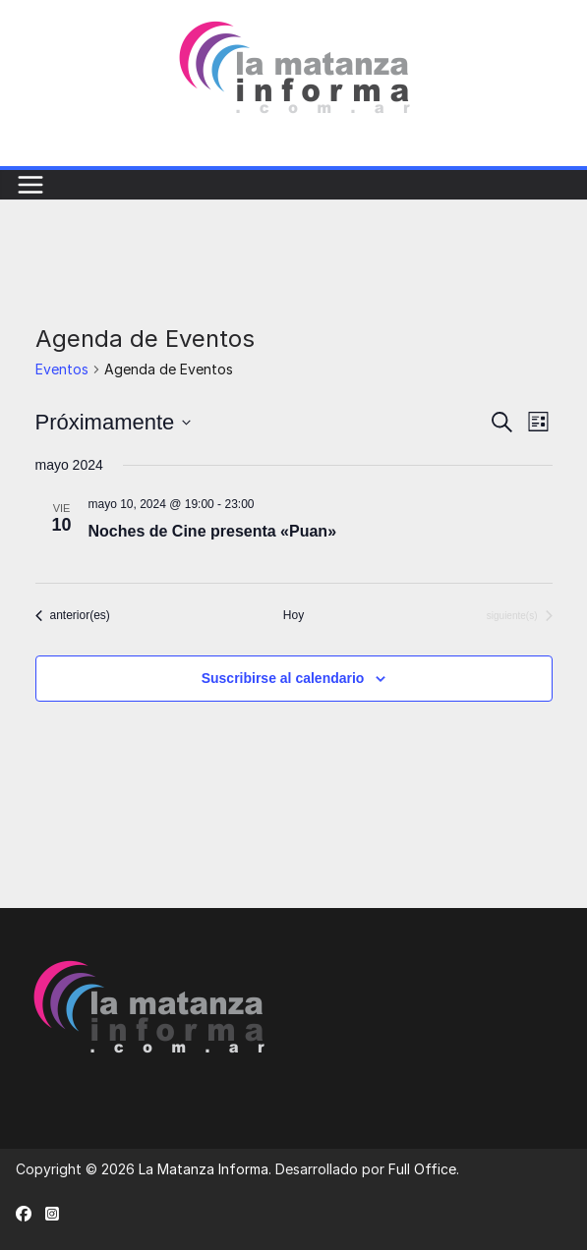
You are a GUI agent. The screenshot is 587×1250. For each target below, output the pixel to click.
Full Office (422, 1169)
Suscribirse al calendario (283, 678)
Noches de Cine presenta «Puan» (212, 531)
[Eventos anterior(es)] (72, 615)
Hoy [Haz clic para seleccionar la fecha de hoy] (293, 615)
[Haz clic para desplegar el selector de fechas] (113, 422)
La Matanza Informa (203, 1169)
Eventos (61, 369)
